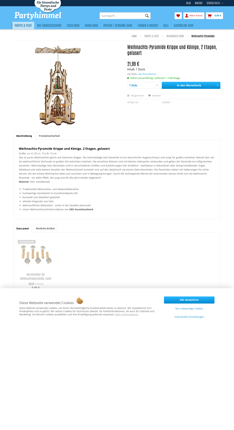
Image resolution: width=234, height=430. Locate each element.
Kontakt (199, 3)
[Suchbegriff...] (125, 15)
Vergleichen (135, 95)
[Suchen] (147, 15)
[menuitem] (125, 15)
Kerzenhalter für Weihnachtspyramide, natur (36, 276)
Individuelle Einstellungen (189, 316)
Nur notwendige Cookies (189, 308)
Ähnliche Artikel (45, 228)
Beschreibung (24, 135)
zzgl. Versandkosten (147, 74)
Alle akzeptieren (189, 299)
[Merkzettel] (178, 15)
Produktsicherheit (49, 135)
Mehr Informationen (126, 314)
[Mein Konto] (193, 15)
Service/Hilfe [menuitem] (214, 2)
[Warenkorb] (214, 15)
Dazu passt (22, 228)
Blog (188, 3)
